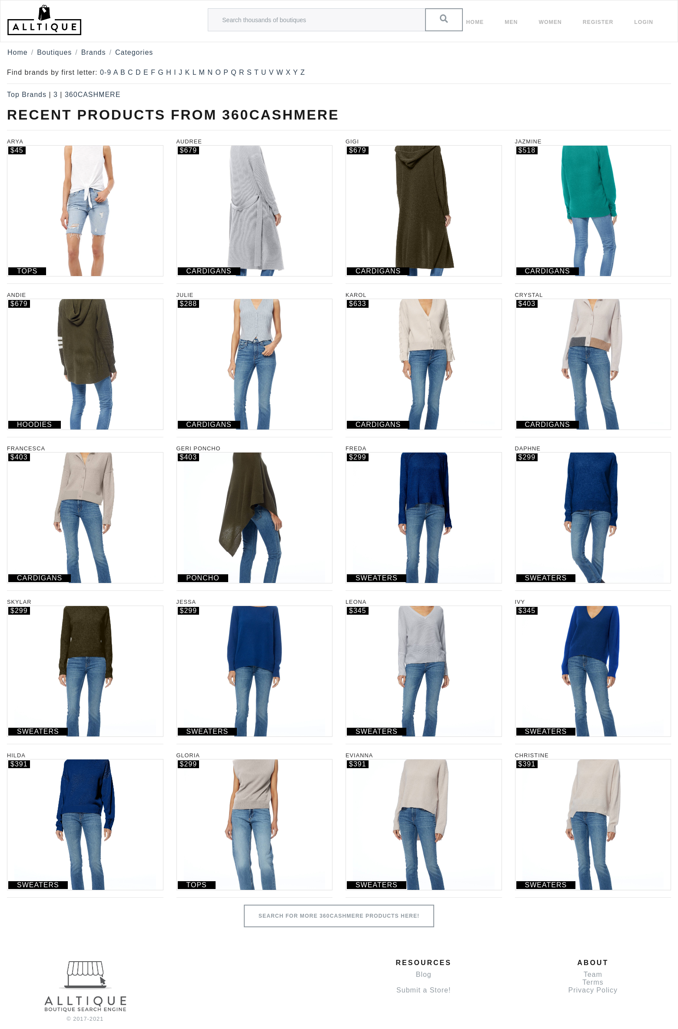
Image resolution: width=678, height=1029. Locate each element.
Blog (424, 974)
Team (593, 974)
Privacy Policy (593, 990)
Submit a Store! (423, 990)
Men (511, 22)
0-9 (105, 72)
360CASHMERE (92, 94)
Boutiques (54, 52)
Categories (134, 52)
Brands (93, 52)
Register (598, 22)
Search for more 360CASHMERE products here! (339, 916)
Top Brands (27, 94)
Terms (593, 982)
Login (643, 22)
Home (475, 22)
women (550, 22)
